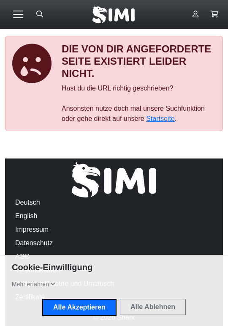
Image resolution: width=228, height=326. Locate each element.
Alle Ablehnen (152, 306)
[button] (214, 14)
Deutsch (27, 202)
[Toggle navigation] (18, 14)
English (26, 215)
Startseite (160, 118)
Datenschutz (34, 243)
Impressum (32, 229)
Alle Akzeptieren (79, 307)
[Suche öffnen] (39, 14)
